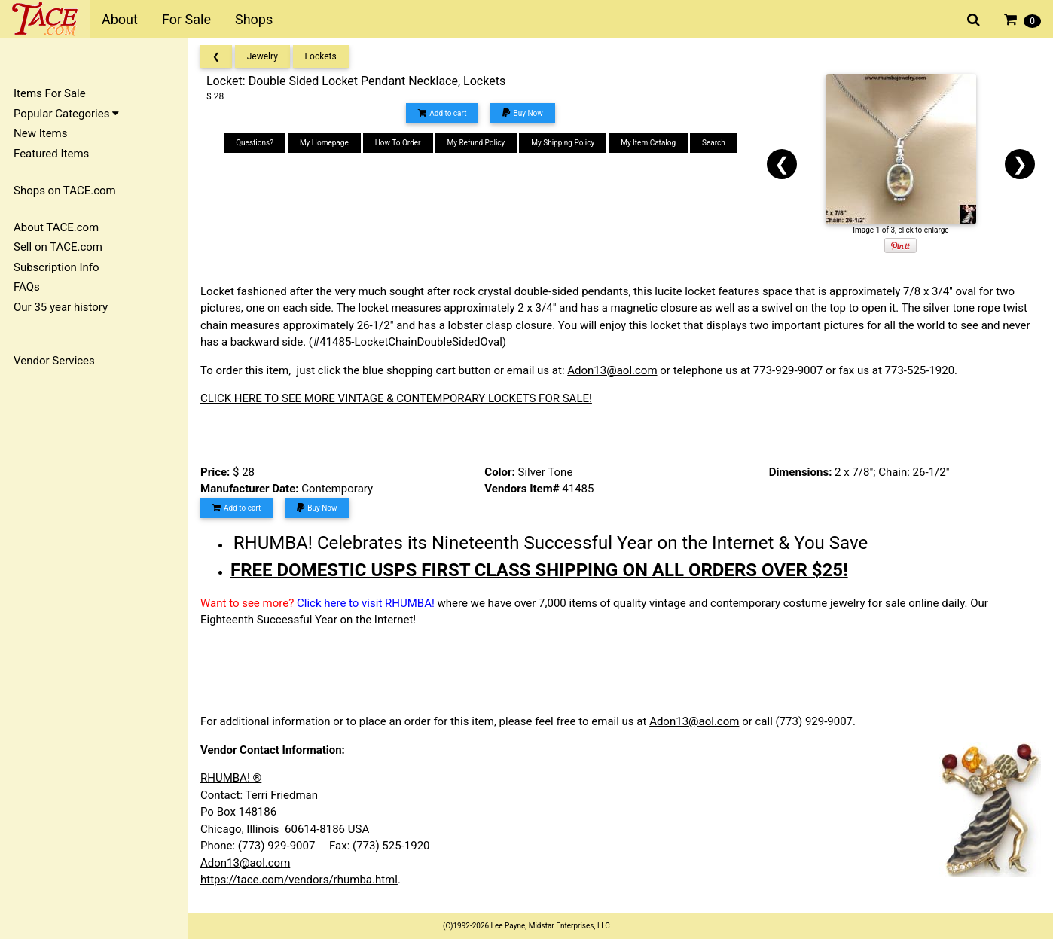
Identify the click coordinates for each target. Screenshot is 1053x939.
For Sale (186, 19)
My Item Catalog (648, 143)
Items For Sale (50, 93)
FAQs (27, 287)
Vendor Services (54, 360)
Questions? (254, 143)
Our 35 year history (61, 307)
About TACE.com (56, 227)
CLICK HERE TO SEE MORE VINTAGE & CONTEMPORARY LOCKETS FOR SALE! (396, 398)
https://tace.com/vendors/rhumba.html (299, 879)
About (120, 19)
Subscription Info (56, 267)
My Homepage (324, 143)
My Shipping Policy (562, 143)
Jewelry (262, 56)
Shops (254, 19)
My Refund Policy (476, 143)
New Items (40, 133)
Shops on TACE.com (65, 190)
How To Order (398, 143)
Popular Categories (66, 113)
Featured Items (51, 153)
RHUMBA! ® (230, 778)
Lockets (321, 56)
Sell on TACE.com (58, 247)
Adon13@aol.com (612, 370)
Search (713, 143)
